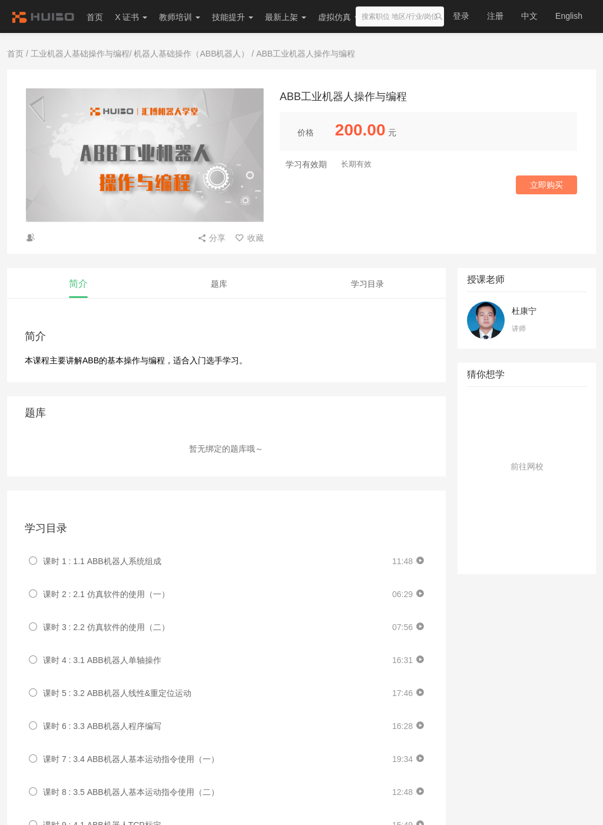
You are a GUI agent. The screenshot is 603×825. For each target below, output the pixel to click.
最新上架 (285, 17)
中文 (529, 16)
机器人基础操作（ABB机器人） (191, 53)
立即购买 (546, 185)
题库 (219, 284)
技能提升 (232, 17)
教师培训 (179, 17)
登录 (461, 16)
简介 (78, 284)
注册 (495, 16)
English (568, 16)
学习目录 (367, 284)
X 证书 (131, 17)
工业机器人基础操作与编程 (80, 53)
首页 (95, 17)
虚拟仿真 (338, 17)
